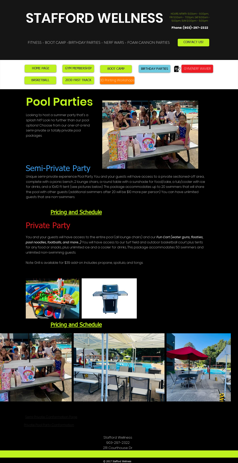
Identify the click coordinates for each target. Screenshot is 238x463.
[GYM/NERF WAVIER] (197, 69)
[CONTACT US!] (193, 42)
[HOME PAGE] (40, 68)
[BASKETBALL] (40, 80)
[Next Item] (224, 367)
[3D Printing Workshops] (117, 80)
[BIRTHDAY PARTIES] (154, 69)
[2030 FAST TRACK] (78, 80)
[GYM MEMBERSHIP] (78, 68)
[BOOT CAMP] (116, 69)
